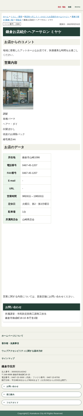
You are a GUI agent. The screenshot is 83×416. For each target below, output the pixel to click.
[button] (70, 6)
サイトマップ (8, 358)
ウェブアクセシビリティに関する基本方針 (22, 351)
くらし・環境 (16, 17)
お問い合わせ (12, 386)
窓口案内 (10, 394)
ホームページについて (12, 336)
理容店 (18, 20)
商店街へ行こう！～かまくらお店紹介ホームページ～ (47, 17)
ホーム (6, 17)
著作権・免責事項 (10, 343)
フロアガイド (12, 403)
